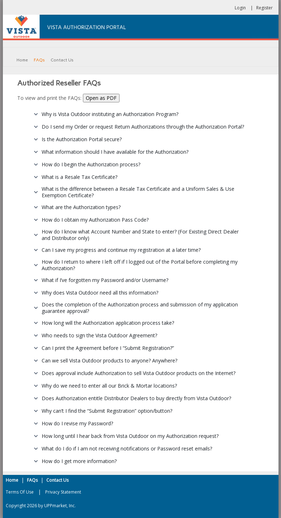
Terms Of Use (20, 492)
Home (12, 480)
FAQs (32, 480)
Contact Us (57, 480)
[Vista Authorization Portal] (140, 26)
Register (264, 8)
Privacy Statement (63, 492)
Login (240, 8)
